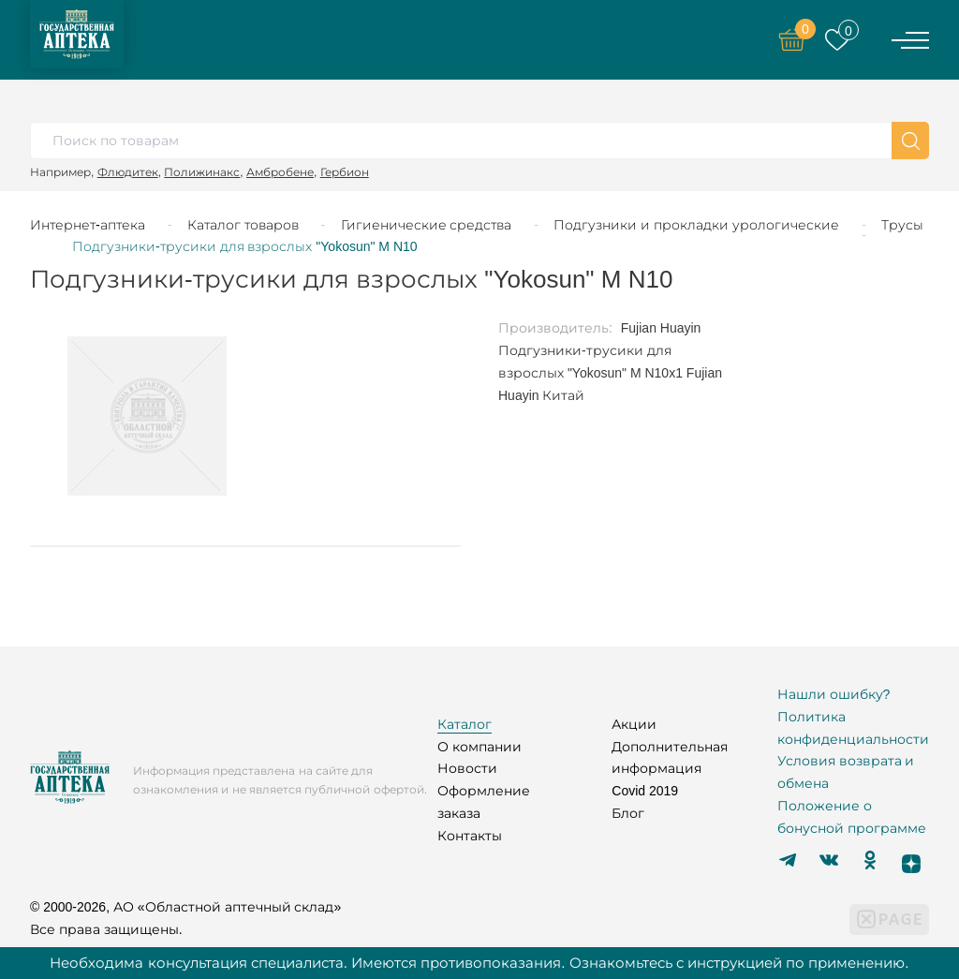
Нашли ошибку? (834, 694)
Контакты (469, 835)
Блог (628, 813)
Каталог (464, 724)
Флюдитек (127, 172)
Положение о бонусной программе (851, 817)
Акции (634, 724)
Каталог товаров (243, 224)
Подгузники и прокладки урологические (696, 224)
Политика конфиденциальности (853, 728)
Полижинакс (202, 172)
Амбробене (280, 172)
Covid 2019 (645, 790)
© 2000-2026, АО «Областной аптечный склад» (185, 906)
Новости (467, 768)
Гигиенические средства (426, 224)
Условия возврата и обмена (846, 772)
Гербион (344, 172)
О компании (479, 746)
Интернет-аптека (87, 224)
